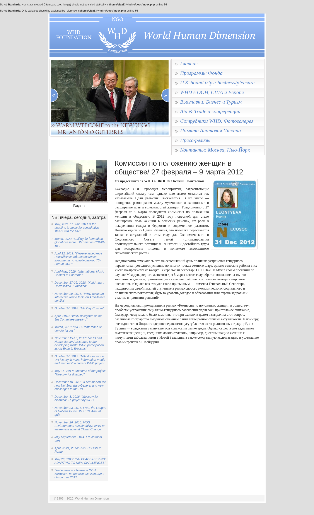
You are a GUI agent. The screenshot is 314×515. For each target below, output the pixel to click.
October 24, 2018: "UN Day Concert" (79, 308)
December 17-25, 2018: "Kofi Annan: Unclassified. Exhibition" (79, 284)
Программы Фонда (201, 73)
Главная (189, 63)
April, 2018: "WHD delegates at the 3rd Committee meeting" (78, 317)
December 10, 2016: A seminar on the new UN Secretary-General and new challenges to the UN (80, 385)
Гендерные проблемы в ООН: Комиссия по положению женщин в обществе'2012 (79, 474)
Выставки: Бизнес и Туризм (211, 102)
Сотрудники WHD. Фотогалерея (217, 121)
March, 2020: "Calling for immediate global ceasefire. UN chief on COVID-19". (80, 242)
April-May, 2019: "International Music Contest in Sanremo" (79, 273)
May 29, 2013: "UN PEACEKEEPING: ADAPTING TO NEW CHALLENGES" (80, 460)
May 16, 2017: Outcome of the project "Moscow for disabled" (80, 372)
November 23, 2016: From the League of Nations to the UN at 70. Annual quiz (80, 411)
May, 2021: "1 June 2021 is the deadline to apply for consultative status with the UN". (77, 227)
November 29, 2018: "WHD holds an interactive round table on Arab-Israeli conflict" (80, 297)
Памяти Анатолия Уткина (210, 130)
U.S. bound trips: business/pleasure (217, 82)
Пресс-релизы (195, 140)
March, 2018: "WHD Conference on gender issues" (78, 328)
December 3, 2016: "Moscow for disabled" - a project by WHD (76, 398)
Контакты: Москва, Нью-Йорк (215, 150)
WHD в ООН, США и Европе (212, 92)
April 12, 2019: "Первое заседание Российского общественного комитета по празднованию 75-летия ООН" (78, 259)
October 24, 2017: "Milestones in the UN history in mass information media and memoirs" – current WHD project (80, 360)
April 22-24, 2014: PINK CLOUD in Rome (78, 449)
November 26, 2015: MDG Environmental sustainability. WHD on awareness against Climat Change (80, 426)
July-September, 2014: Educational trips (78, 438)
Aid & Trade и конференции (210, 111)
